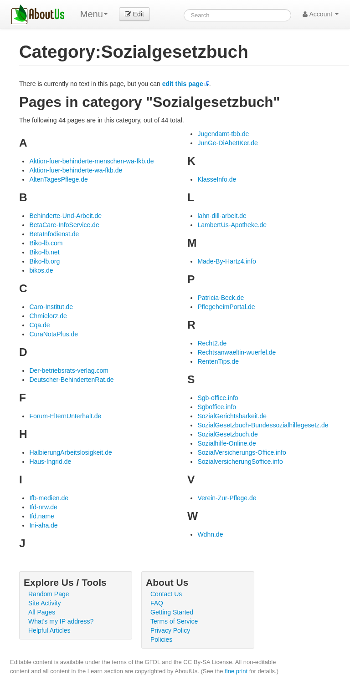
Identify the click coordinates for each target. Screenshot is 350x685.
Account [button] (321, 14)
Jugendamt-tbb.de (223, 133)
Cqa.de (39, 325)
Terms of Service (174, 621)
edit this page (182, 83)
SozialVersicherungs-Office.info (241, 452)
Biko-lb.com (45, 243)
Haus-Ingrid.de (50, 461)
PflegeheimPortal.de (226, 306)
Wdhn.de (210, 534)
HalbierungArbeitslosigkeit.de (70, 452)
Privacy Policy (170, 630)
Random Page (48, 594)
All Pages (41, 612)
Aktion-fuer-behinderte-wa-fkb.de (75, 170)
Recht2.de (211, 343)
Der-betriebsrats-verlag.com (68, 370)
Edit (134, 14)
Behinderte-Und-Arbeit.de (65, 215)
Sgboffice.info (216, 407)
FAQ (156, 603)
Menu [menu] (94, 14)
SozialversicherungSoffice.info (240, 461)
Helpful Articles (49, 630)
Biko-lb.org (44, 261)
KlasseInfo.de (216, 179)
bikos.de (41, 270)
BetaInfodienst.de (54, 234)
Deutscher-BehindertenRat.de (71, 379)
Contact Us (166, 594)
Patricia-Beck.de (220, 297)
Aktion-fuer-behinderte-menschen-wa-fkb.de (91, 161)
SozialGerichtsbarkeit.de (232, 416)
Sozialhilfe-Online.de (226, 443)
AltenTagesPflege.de (58, 179)
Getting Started (171, 612)
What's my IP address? (60, 621)
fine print (236, 671)
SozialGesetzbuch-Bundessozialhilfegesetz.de (262, 425)
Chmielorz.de (48, 316)
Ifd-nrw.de (43, 507)
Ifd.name (41, 516)
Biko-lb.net (44, 252)
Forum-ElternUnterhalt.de (65, 416)
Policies (161, 639)
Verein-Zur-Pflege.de (226, 498)
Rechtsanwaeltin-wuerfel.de (236, 352)
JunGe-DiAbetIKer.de (227, 143)
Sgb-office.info (217, 397)
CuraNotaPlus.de (53, 334)
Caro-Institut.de (51, 306)
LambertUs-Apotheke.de (232, 224)
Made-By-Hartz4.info (226, 261)
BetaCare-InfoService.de (64, 224)
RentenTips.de (218, 361)
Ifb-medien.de (48, 498)
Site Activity (44, 603)
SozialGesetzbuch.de (227, 434)
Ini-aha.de (43, 525)
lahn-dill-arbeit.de (221, 215)
